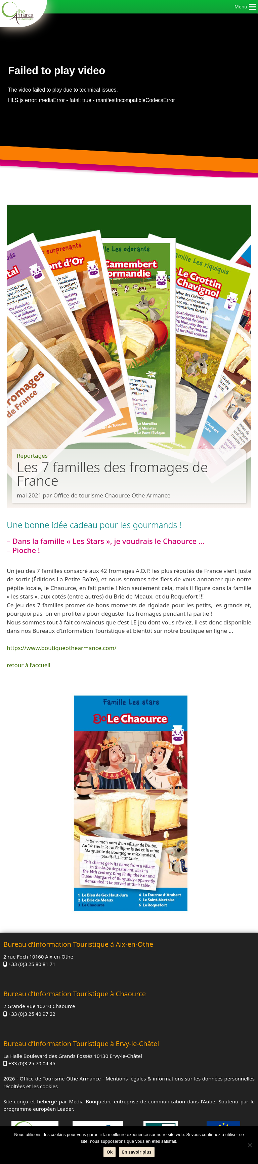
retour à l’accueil (28, 665)
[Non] (249, 1145)
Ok (109, 1152)
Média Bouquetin (90, 1101)
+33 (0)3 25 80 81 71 (31, 964)
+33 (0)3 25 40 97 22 (31, 1013)
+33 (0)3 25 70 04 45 (31, 1063)
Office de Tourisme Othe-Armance (60, 1078)
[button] (240, 6)
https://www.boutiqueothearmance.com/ (62, 648)
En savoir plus (136, 1152)
